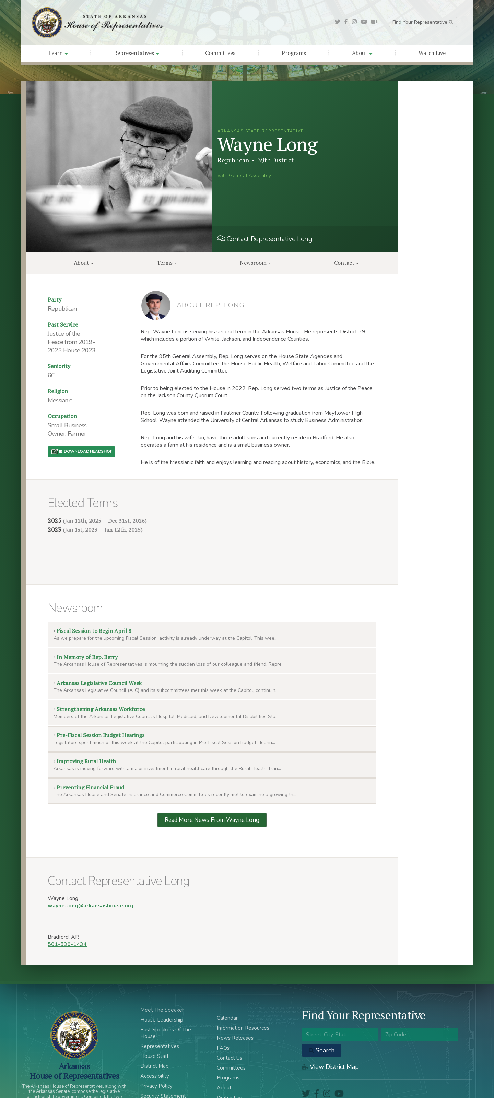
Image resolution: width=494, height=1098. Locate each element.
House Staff (154, 1023)
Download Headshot (85, 451)
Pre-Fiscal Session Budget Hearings (99, 702)
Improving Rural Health (85, 728)
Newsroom (255, 263)
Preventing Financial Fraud (89, 754)
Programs (294, 53)
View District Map (330, 1034)
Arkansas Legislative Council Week (98, 650)
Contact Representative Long (265, 239)
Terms (167, 263)
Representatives (136, 53)
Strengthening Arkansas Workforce (99, 676)
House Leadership (161, 986)
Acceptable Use (159, 1073)
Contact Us (229, 1025)
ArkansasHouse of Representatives (74, 1038)
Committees (220, 53)
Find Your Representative (422, 22)
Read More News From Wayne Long (212, 787)
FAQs (223, 1015)
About (362, 53)
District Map (154, 1033)
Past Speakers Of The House (165, 1000)
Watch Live (432, 53)
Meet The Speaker (162, 976)
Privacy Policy (156, 1053)
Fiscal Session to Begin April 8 (92, 598)
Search (321, 1017)
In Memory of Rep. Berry (86, 624)
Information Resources (243, 995)
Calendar (227, 985)
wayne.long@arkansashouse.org (90, 872)
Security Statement (163, 1063)
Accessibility (154, 1043)
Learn (58, 53)
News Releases (235, 1005)
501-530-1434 (67, 911)
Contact (346, 263)
